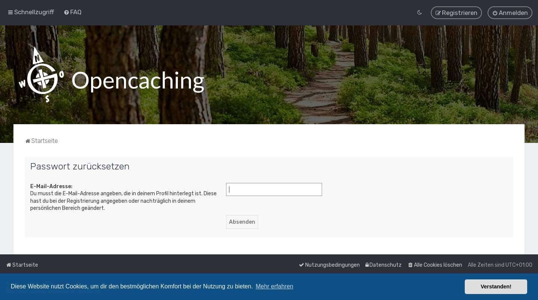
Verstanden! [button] (496, 287)
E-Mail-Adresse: (51, 186)
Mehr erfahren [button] (274, 286)
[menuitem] (72, 12)
